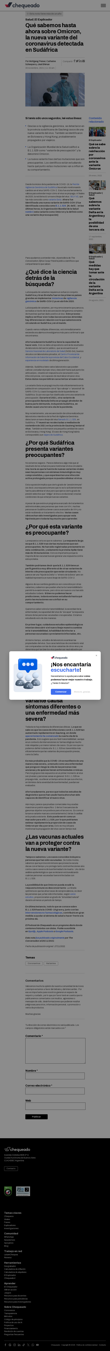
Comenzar (61, 692)
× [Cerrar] (96, 655)
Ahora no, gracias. (82, 692)
